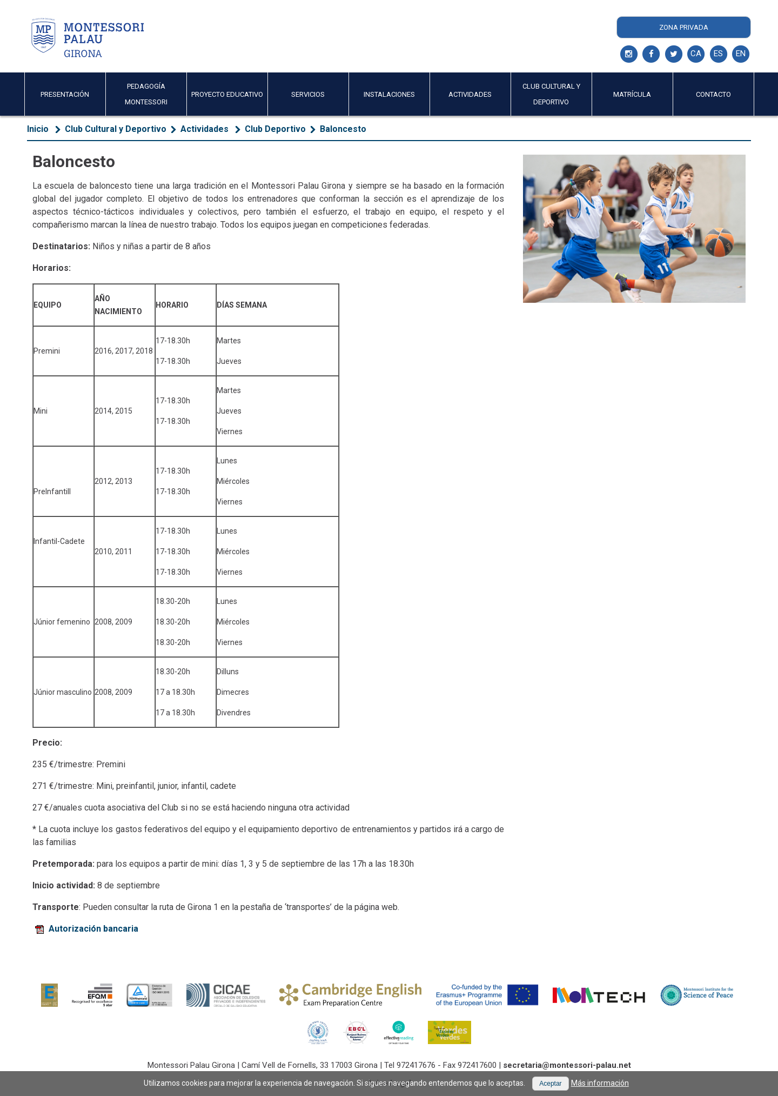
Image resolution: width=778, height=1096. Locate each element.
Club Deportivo (275, 129)
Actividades (205, 129)
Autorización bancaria (86, 929)
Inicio (38, 129)
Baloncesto (343, 129)
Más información (600, 1083)
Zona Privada (683, 27)
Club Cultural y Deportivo (115, 129)
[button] (550, 1084)
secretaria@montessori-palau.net (567, 1065)
